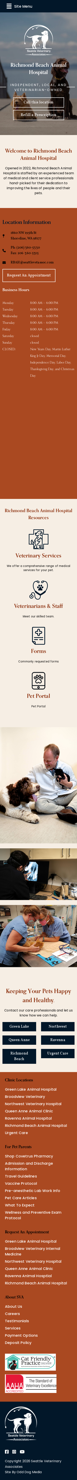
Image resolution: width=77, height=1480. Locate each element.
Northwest (58, 1026)
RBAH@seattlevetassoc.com (32, 262)
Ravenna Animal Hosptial (28, 1275)
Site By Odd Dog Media (23, 1472)
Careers (12, 1313)
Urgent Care (57, 1053)
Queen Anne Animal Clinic (29, 1111)
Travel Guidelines (21, 1176)
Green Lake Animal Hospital (30, 1089)
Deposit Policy (18, 1342)
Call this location (39, 102)
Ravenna (57, 1040)
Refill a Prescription (38, 115)
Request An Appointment (29, 275)
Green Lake (19, 1026)
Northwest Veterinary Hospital (33, 1103)
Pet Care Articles (21, 1197)
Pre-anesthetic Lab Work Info (32, 1190)
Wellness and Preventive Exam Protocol (33, 1215)
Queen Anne (19, 1040)
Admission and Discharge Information (29, 1166)
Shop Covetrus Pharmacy (29, 1156)
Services (13, 1328)
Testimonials (17, 1320)
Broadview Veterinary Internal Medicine (32, 1251)
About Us (13, 1306)
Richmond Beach (19, 1056)
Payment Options (21, 1335)
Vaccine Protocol (21, 1183)
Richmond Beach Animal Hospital (36, 1125)
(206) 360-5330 (28, 247)
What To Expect (19, 1205)
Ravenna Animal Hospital (28, 1118)
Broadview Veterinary (25, 1096)
